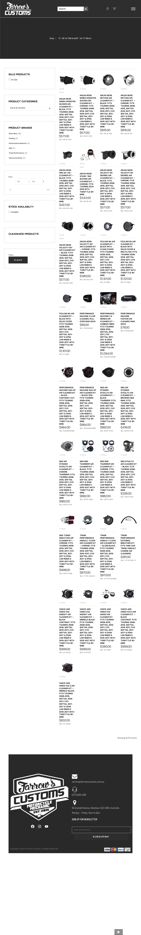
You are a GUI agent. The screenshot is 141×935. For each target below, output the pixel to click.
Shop (52, 38)
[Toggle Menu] (133, 8)
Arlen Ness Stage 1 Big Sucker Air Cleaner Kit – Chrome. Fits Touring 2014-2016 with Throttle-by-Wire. (87, 207)
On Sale (14, 80)
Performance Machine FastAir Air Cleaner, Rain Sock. (128, 366)
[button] (119, 932)
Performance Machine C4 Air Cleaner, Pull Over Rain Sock (88, 366)
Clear (18, 260)
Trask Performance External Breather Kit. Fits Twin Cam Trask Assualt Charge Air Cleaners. (129, 632)
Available (14, 212)
